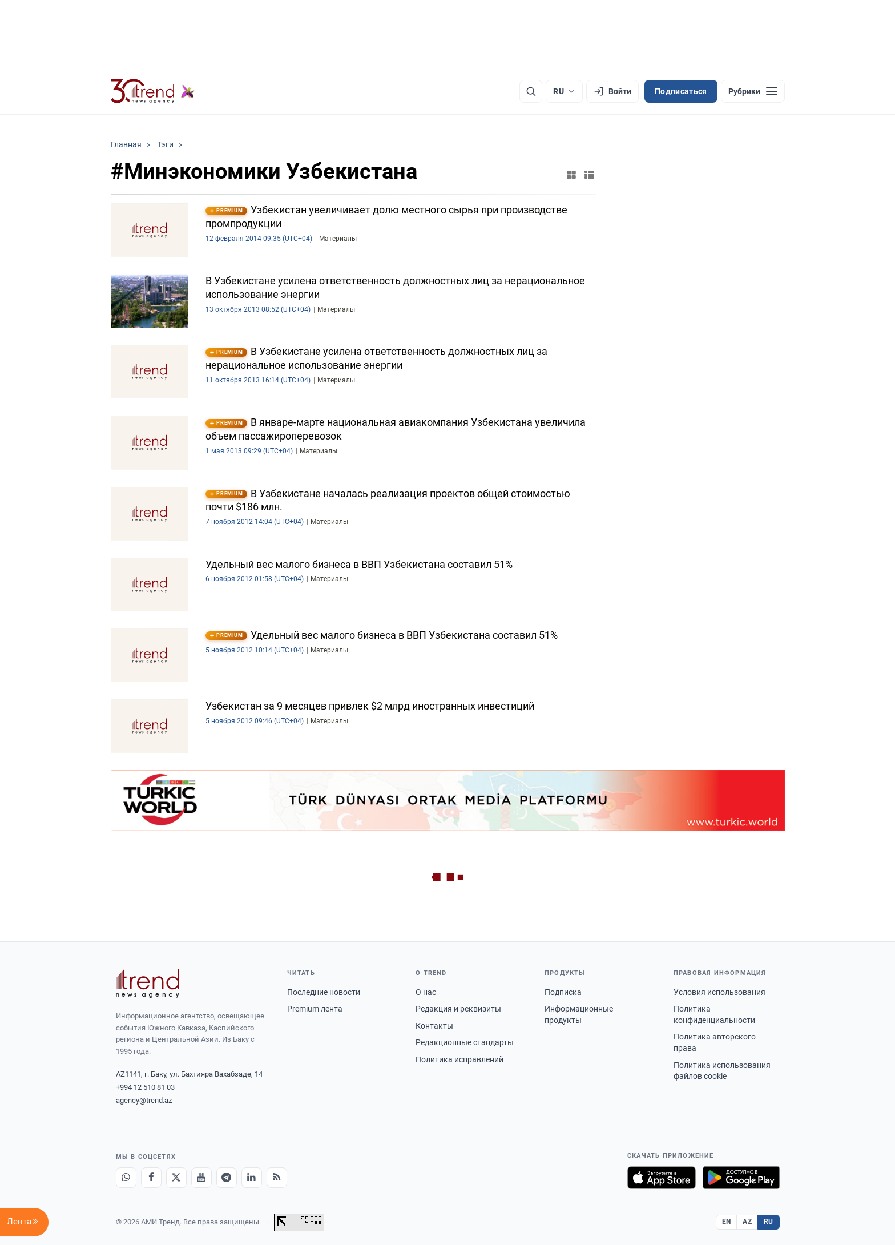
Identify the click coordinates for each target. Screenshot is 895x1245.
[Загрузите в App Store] (661, 1177)
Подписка (563, 992)
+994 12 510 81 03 (145, 1087)
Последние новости (323, 992)
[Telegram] (226, 1177)
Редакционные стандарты (465, 1042)
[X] (176, 1177)
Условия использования (719, 992)
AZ (747, 1222)
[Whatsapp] (126, 1177)
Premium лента (314, 1008)
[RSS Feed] (277, 1177)
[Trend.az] (153, 91)
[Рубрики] (753, 91)
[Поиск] (530, 91)
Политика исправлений (459, 1059)
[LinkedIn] (251, 1177)
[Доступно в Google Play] (741, 1177)
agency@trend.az (144, 1100)
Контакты (434, 1025)
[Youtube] (201, 1177)
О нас (426, 992)
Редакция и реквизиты (458, 1008)
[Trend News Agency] (148, 983)
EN (726, 1222)
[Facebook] (151, 1177)
